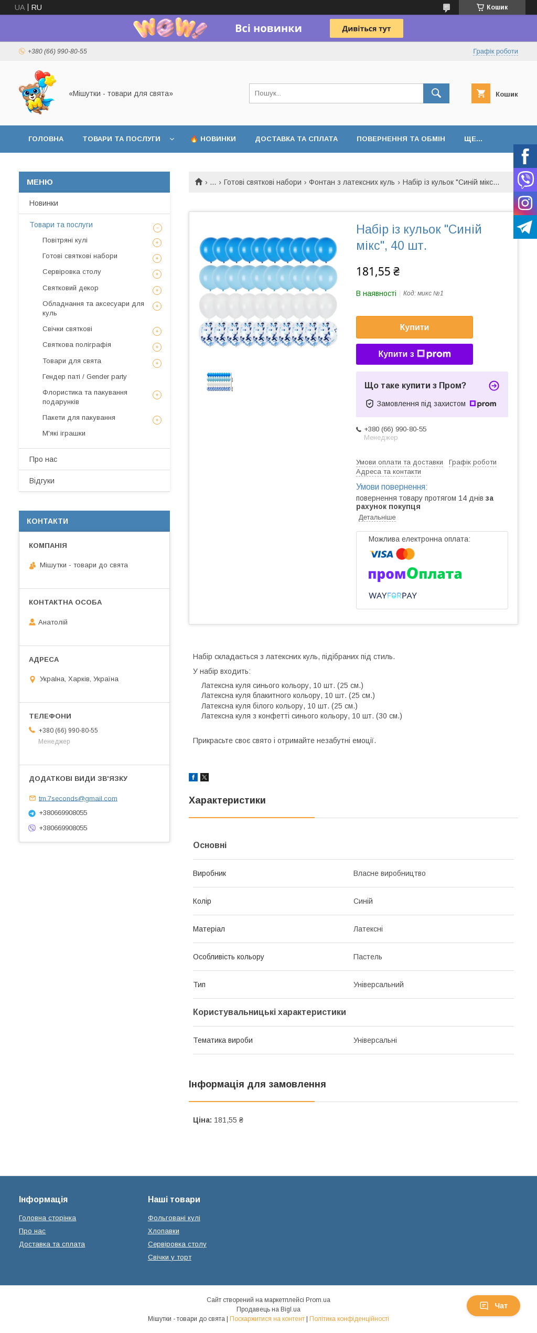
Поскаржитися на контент (267, 1319)
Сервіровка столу (71, 272)
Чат (493, 1305)
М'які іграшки (63, 433)
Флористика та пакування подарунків (84, 397)
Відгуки (42, 481)
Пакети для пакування (78, 417)
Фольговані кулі (174, 1218)
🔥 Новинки (213, 139)
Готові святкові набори (263, 182)
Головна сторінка (47, 1218)
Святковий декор (70, 288)
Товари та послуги (121, 139)
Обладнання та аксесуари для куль (93, 308)
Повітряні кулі (65, 240)
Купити (414, 327)
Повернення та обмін (401, 139)
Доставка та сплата (296, 139)
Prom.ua (318, 1300)
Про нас (43, 459)
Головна (45, 139)
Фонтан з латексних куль (352, 182)
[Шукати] (436, 93)
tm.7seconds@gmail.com (78, 798)
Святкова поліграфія (76, 344)
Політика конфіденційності (349, 1319)
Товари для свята (71, 361)
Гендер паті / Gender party (84, 376)
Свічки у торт (169, 1257)
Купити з (414, 354)
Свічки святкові (67, 329)
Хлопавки (163, 1231)
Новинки (43, 203)
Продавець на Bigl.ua (268, 1309)
